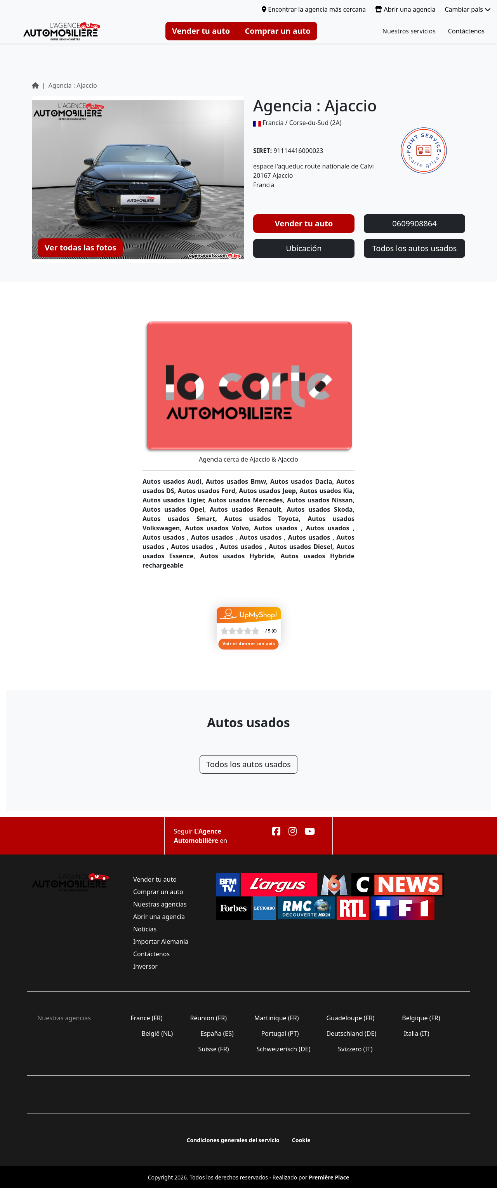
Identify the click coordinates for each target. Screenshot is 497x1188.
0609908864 (414, 223)
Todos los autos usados (414, 248)
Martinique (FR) (277, 1018)
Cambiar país (468, 9)
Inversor (145, 966)
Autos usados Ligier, (175, 500)
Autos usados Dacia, (303, 481)
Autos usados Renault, (248, 509)
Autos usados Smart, (183, 518)
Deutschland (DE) (351, 1033)
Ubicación (303, 248)
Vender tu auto (201, 31)
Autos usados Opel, (176, 509)
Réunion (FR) (208, 1018)
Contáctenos (466, 31)
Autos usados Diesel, (302, 546)
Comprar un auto (278, 31)
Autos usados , (280, 528)
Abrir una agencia (405, 9)
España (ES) (217, 1033)
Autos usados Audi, (174, 481)
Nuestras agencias (160, 904)
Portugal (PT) (280, 1033)
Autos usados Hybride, (240, 556)
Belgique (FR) (421, 1018)
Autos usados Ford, (208, 490)
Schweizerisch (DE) (283, 1049)
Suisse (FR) (213, 1049)
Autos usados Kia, (327, 490)
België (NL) (157, 1033)
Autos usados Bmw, (238, 481)
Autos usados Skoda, (321, 509)
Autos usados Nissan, (321, 500)
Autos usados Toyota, (266, 518)
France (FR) (146, 1018)
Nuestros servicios (409, 31)
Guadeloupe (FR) (350, 1018)
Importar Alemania (161, 941)
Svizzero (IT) (355, 1049)
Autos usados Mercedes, (247, 500)
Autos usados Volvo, (219, 528)
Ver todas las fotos (80, 247)
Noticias (145, 929)
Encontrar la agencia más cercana (314, 9)
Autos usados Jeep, (269, 490)
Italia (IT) (416, 1033)
